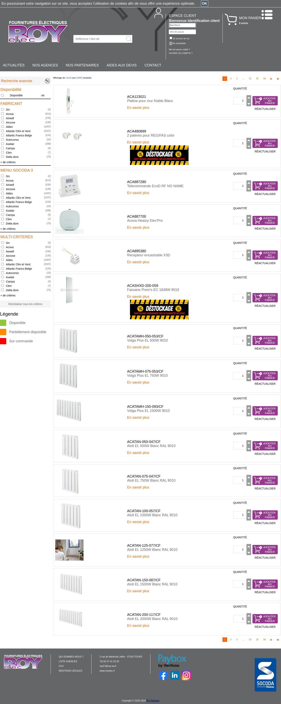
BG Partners (153, 700)
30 (264, 78)
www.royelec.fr (107, 670)
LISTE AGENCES (68, 661)
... (243, 78)
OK (204, 3)
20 (257, 78)
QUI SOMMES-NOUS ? (71, 656)
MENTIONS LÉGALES (70, 670)
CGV (61, 666)
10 (250, 78)
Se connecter (179, 43)
